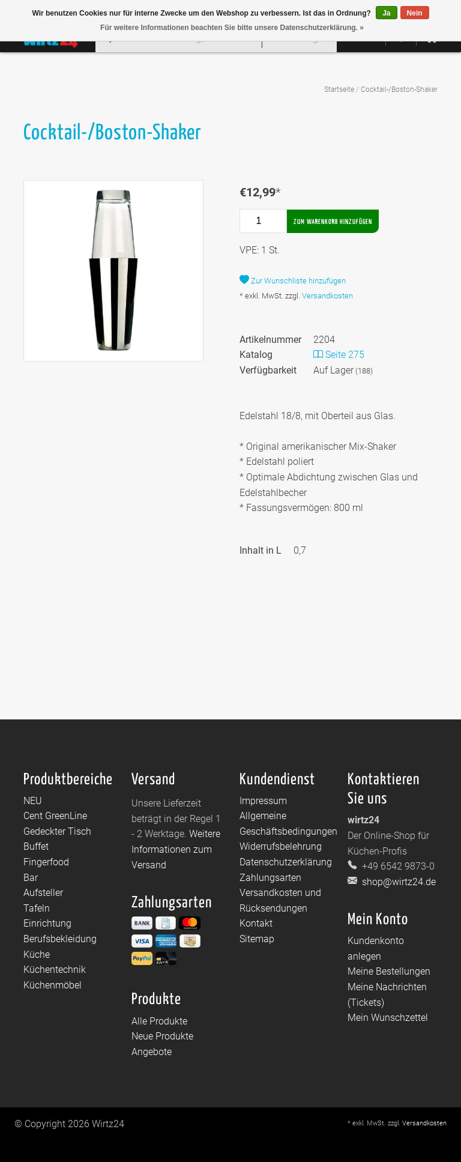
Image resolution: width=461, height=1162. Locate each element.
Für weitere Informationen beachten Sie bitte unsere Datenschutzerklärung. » (232, 27)
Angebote (151, 1052)
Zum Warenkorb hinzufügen (333, 222)
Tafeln (36, 908)
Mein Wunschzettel (388, 1017)
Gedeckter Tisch (57, 831)
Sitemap (257, 939)
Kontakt (256, 923)
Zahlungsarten (270, 877)
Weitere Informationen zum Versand (175, 849)
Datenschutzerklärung (286, 862)
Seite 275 (338, 354)
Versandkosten (327, 295)
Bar (30, 877)
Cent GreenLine (55, 816)
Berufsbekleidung (60, 939)
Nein (415, 13)
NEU (32, 800)
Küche (36, 954)
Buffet (36, 846)
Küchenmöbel (52, 985)
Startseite (339, 89)
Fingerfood (46, 862)
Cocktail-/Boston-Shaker (399, 89)
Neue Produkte (162, 1036)
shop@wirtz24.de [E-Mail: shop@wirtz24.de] (398, 882)
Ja (386, 13)
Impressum (263, 800)
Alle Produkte (159, 1021)
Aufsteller (43, 892)
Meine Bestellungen (389, 971)
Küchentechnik (54, 969)
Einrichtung (47, 923)
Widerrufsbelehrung (281, 846)
